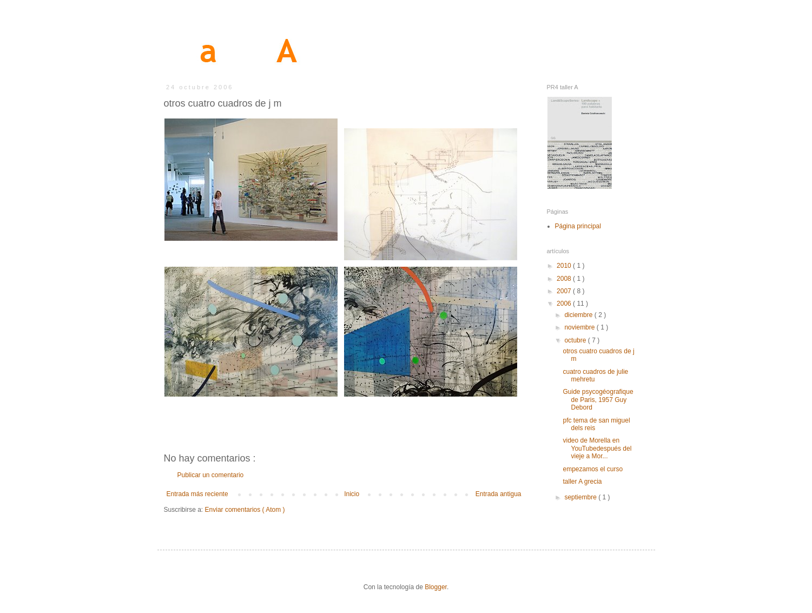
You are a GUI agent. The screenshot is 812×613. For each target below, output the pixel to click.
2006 (565, 303)
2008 (565, 278)
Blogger (436, 587)
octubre (575, 340)
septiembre (581, 497)
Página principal (578, 226)
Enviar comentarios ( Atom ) (245, 509)
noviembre (580, 327)
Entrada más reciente (197, 494)
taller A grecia (582, 481)
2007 (565, 291)
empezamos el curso (593, 469)
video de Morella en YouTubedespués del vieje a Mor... (597, 448)
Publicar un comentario (210, 475)
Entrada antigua (498, 494)
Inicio (351, 494)
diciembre (579, 315)
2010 (565, 265)
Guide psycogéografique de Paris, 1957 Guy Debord (598, 399)
